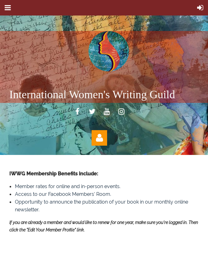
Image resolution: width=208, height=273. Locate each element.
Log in (99, 138)
